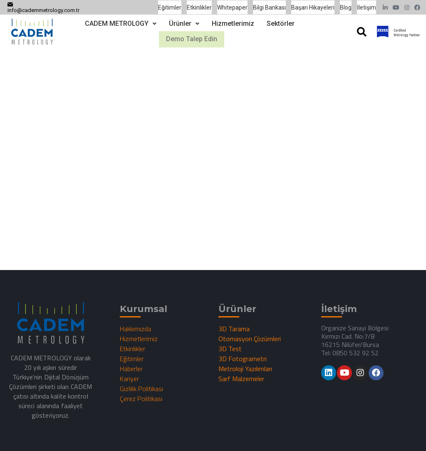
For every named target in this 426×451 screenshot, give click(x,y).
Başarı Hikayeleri (312, 7)
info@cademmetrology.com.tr (43, 9)
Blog (346, 7)
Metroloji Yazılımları (245, 367)
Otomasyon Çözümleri (249, 337)
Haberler (131, 367)
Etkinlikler (199, 7)
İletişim (366, 7)
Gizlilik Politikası (141, 387)
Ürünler (184, 21)
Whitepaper (232, 7)
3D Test (230, 347)
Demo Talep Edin (191, 38)
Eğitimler (169, 7)
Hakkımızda (135, 327)
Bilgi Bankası (269, 7)
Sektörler (281, 21)
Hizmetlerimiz (233, 21)
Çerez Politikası (141, 397)
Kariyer (129, 377)
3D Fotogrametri (242, 357)
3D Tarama (234, 327)
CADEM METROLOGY (120, 21)
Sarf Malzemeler (241, 377)
